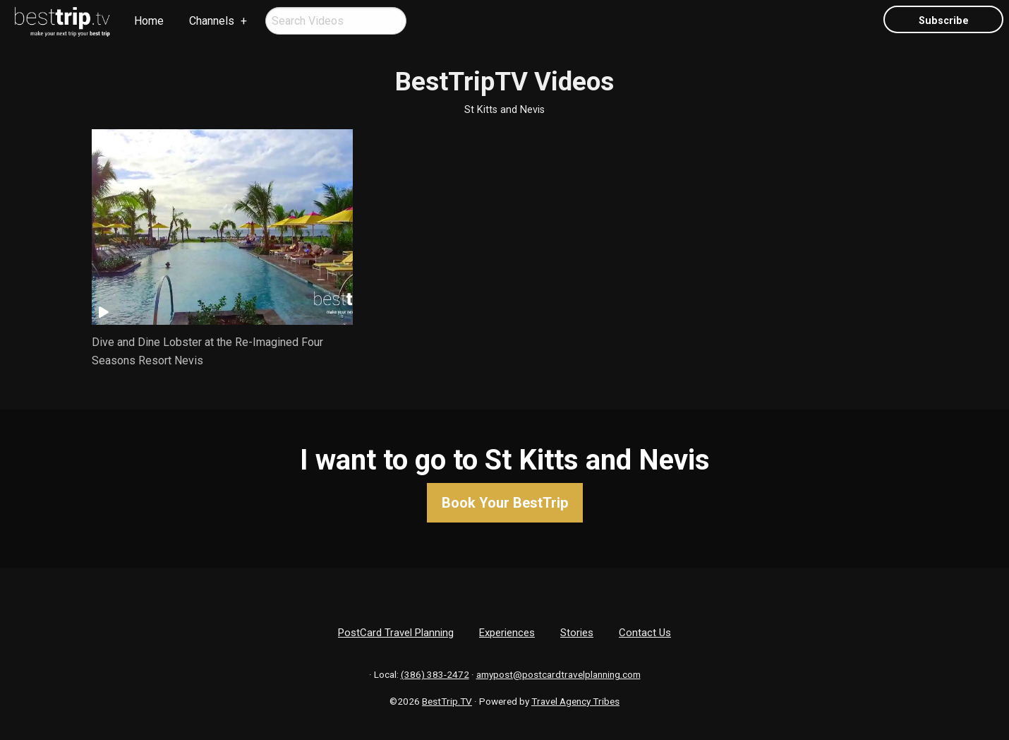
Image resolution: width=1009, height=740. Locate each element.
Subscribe (944, 21)
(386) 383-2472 (435, 674)
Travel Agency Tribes (575, 701)
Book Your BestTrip (505, 502)
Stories (576, 632)
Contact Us (645, 632)
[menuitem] (63, 22)
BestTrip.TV (447, 701)
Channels (211, 21)
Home (149, 21)
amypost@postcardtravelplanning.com (558, 674)
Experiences (507, 632)
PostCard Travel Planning (396, 632)
